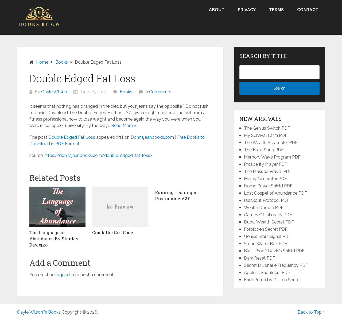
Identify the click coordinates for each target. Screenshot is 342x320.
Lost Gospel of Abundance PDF (275, 193)
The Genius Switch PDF (267, 128)
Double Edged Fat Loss (71, 137)
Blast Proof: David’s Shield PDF (274, 250)
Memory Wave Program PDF (272, 157)
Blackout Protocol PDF (266, 200)
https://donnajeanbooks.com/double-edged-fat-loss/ (98, 155)
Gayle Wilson (54, 91)
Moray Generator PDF (265, 178)
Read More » (123, 125)
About (216, 9)
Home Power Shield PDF (268, 185)
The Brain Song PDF (264, 149)
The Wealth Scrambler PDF (271, 142)
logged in (65, 274)
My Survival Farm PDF (265, 135)
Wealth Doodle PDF (263, 207)
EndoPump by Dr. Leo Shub (271, 279)
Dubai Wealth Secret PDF (269, 222)
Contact (307, 9)
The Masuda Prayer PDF (268, 171)
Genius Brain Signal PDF (267, 236)
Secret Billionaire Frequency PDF (276, 265)
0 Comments (158, 91)
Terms (276, 9)
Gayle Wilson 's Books (39, 312)
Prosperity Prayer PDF (265, 164)
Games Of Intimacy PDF (268, 214)
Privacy (247, 9)
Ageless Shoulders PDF (267, 272)
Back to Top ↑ (311, 312)
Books (126, 91)
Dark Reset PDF (259, 258)
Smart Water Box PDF (265, 243)
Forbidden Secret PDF (265, 229)
